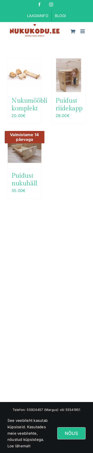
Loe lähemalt (19, 446)
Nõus (71, 433)
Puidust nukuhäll (24, 179)
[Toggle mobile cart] (72, 31)
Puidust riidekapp (69, 104)
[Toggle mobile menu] (83, 31)
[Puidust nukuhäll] (24, 150)
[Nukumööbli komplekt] (24, 75)
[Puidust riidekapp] (69, 75)
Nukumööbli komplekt (29, 104)
